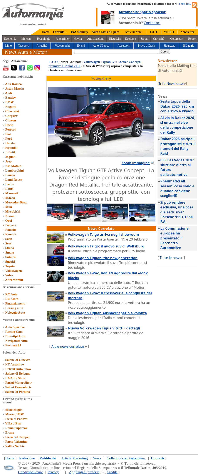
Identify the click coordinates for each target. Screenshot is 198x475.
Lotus (9, 188)
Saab (8, 239)
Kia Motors (13, 166)
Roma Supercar (16, 428)
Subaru (10, 257)
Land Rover (13, 179)
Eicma (9, 432)
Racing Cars (14, 331)
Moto (8, 45)
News (97, 458)
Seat (8, 243)
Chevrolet (12, 111)
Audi (8, 93)
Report (192, 38)
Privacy (53, 472)
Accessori (123, 45)
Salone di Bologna (17, 373)
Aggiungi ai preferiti (84, 472)
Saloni (144, 38)
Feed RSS (185, 4)
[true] (116, 51)
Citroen (10, 120)
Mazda (10, 198)
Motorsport (176, 38)
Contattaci (152, 22)
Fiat (8, 134)
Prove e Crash (146, 45)
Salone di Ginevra (17, 360)
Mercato (26, 38)
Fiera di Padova (16, 419)
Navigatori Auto (16, 340)
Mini (8, 207)
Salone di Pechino (17, 391)
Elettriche (115, 38)
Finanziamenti (15, 303)
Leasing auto (14, 308)
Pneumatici (13, 345)
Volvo (9, 275)
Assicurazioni (133, 32)
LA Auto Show (15, 378)
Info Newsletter (171, 83)
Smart (9, 252)
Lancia (10, 175)
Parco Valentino (16, 441)
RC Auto (11, 294)
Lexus (9, 184)
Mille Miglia (13, 409)
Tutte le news (170, 257)
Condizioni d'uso (30, 472)
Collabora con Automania (126, 458)
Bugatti (10, 106)
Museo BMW (14, 414)
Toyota (10, 266)
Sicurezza (169, 45)
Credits (112, 472)
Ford (8, 138)
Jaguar (10, 157)
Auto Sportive (15, 327)
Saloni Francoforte (18, 387)
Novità (78, 38)
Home (45, 32)
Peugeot (10, 225)
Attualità (42, 45)
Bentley (10, 97)
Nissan (10, 216)
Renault (10, 234)
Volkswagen (13, 270)
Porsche (10, 229)
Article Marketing (74, 458)
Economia (10, 38)
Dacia (9, 125)
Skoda (9, 248)
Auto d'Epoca (101, 45)
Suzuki (10, 261)
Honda (10, 143)
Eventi (81, 45)
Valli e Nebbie (15, 446)
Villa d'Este (13, 423)
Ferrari (10, 129)
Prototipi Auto (15, 336)
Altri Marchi (14, 280)
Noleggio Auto (15, 312)
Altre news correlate (67, 346)
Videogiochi (62, 45)
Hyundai (11, 147)
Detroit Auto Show (18, 369)
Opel (8, 220)
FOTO (53, 62)
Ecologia (130, 38)
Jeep (8, 161)
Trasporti (23, 45)
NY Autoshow (14, 364)
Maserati (11, 193)
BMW (9, 102)
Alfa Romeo (13, 84)
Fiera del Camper (17, 437)
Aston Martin (14, 88)
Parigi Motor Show (18, 382)
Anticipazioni (95, 38)
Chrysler (11, 116)
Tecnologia (43, 38)
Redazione (27, 458)
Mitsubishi (12, 211)
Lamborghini (14, 170)
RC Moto (11, 299)
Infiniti (10, 152)
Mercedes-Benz (16, 202)
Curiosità (158, 38)
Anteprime (62, 38)
